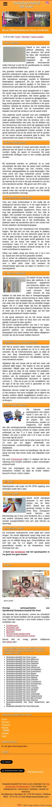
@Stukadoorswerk (35, 772)
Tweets (6, 730)
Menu (5, 2)
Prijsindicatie (16, 459)
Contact (5, 733)
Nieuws (5, 728)
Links (4, 736)
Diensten (6, 722)
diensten (26, 37)
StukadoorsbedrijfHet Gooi (26, 4)
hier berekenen (18, 552)
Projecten (6, 725)
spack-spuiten (37, 37)
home (17, 37)
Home (4, 719)
